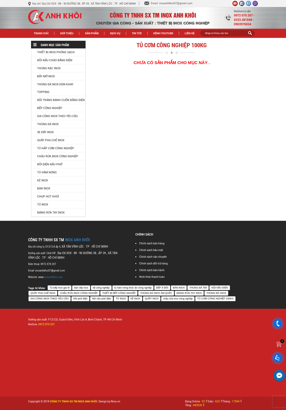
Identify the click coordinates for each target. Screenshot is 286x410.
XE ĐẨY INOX (45, 132)
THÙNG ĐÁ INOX (48, 124)
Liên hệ (189, 33)
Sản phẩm (94, 33)
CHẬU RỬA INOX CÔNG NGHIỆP (57, 156)
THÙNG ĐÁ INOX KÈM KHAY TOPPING (55, 88)
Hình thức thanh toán (152, 276)
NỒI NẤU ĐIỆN (219, 287)
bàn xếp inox (81, 287)
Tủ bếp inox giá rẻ (59, 287)
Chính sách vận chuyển (153, 256)
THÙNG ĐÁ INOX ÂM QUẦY (156, 293)
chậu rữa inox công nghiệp (178, 298)
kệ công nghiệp (101, 287)
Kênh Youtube (163, 33)
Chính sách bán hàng (151, 243)
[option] (84, 352)
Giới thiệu (67, 33)
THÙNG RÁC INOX (48, 68)
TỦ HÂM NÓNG (47, 172)
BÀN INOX (43, 188)
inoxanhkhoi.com (53, 277)
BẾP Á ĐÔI (162, 287)
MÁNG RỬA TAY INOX (51, 212)
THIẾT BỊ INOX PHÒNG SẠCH (56, 52)
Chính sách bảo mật (151, 250)
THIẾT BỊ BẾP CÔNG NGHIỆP (119, 293)
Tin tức (139, 33)
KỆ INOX (42, 180)
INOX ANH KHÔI (77, 240)
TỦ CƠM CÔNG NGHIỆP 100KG (215, 298)
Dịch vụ (115, 33)
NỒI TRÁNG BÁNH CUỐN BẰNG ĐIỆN (61, 100)
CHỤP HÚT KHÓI (48, 196)
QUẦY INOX (152, 298)
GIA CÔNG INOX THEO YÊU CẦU (57, 116)
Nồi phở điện (80, 298)
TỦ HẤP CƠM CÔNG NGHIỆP (55, 148)
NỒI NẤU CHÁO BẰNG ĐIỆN (54, 60)
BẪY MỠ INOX (46, 76)
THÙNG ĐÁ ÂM (198, 287)
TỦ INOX (42, 204)
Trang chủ (41, 33)
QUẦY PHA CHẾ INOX (50, 140)
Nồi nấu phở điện (101, 298)
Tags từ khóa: (36, 288)
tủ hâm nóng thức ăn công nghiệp (133, 287)
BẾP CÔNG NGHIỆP (49, 108)
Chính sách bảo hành (151, 270)
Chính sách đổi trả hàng (153, 263)
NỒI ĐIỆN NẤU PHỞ (49, 164)
